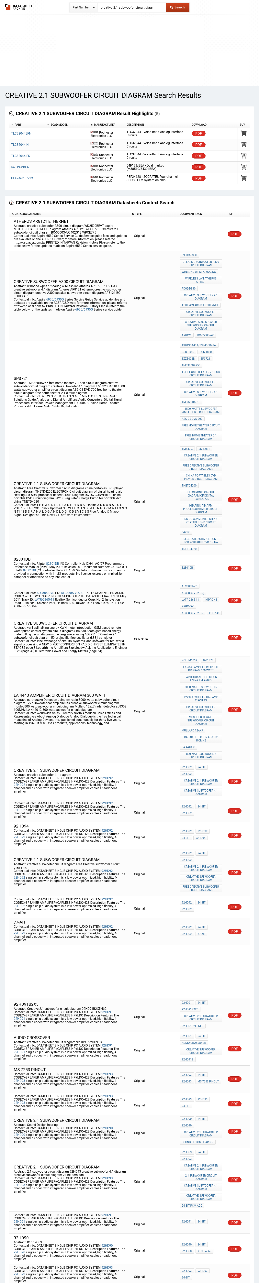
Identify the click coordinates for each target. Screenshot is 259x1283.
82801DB (52, 518)
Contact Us (200, 1268)
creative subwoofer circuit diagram (201, 304)
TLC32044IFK (20, 156)
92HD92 (107, 708)
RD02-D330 (189, 283)
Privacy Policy (83, 1268)
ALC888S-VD (46, 544)
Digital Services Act (175, 1268)
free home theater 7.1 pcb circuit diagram (201, 354)
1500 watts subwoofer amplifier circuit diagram (201, 385)
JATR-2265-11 (44, 551)
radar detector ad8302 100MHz (201, 675)
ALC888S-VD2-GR (73, 544)
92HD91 (107, 925)
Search (177, 7)
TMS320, (187, 418)
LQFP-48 (187, 562)
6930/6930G (55, 292)
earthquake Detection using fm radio (201, 623)
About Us (217, 1268)
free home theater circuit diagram (201, 399)
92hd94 (187, 764)
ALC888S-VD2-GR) (193, 546)
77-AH (185, 848)
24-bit (201, 702)
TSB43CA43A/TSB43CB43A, (199, 331)
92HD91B (187, 968)
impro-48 (210, 551)
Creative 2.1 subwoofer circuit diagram (201, 425)
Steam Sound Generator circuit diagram (201, 1200)
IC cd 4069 (189, 1142)
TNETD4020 (189, 505)
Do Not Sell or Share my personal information (127, 1268)
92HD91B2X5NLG (193, 937)
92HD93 (107, 983)
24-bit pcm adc (192, 1098)
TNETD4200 (189, 449)
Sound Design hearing (197, 1045)
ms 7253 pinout (192, 990)
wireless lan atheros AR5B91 (201, 276)
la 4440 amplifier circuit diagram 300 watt (201, 615)
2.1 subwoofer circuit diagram (201, 1074)
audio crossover (194, 954)
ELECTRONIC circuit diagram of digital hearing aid (201, 458)
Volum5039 (189, 608)
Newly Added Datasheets (52, 1268)
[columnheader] (27, 125)
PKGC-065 (188, 556)
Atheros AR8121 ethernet (200, 297)
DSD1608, (188, 336)
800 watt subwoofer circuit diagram (201, 689)
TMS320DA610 (191, 378)
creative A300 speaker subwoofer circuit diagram (201, 314)
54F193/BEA (20, 167)
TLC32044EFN (21, 133)
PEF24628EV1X (22, 178)
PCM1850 (205, 336)
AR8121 (186, 322)
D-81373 (207, 608)
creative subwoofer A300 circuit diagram (201, 262)
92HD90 (107, 1035)
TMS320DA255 (191, 347)
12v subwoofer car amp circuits (201, 641)
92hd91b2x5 (190, 923)
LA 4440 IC (188, 682)
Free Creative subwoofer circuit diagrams (201, 434)
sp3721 (204, 342)
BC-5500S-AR (204, 322)
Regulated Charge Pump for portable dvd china (201, 498)
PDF (198, 133)
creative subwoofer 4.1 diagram (201, 290)
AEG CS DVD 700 (192, 392)
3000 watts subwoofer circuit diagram (201, 632)
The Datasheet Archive (19, 7)
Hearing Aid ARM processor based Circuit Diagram (201, 470)
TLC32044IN (20, 145)
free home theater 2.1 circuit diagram (201, 408)
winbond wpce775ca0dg (199, 269)
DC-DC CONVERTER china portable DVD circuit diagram (201, 482)
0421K (186, 491)
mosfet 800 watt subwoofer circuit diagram (201, 660)
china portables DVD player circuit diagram (201, 443)
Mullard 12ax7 (192, 668)
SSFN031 (203, 418)
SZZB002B (188, 342)
